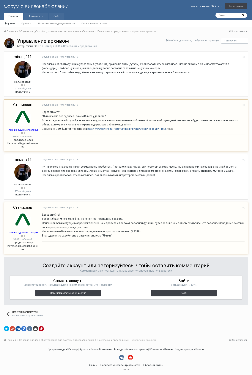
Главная (13, 16)
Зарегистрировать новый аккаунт (68, 293)
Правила (26, 23)
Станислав (22, 104)
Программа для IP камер (63, 349)
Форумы (9, 23)
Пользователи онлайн (94, 23)
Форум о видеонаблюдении (36, 6)
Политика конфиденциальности (56, 23)
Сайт (56, 16)
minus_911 (32, 46)
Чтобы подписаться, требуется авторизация (193, 40)
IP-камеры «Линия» (161, 349)
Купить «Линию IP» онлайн (96, 349)
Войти (184, 293)
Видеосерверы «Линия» (189, 349)
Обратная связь (153, 365)
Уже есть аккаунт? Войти (206, 6)
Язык (93, 365)
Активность (36, 16)
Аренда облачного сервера (131, 349)
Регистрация (236, 6)
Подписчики (230, 40)
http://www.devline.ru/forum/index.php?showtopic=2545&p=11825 (126, 128)
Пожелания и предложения (80, 46)
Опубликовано (59, 56)
